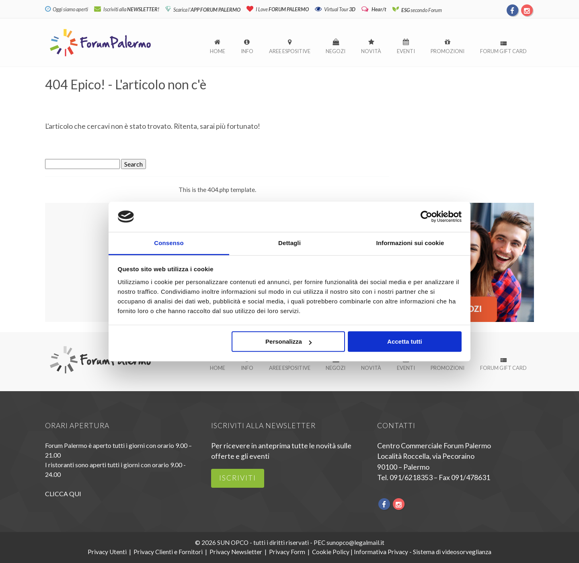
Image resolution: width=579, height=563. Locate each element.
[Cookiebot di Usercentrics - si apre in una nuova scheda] (426, 216)
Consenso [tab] (168, 243)
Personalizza (288, 341)
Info (247, 51)
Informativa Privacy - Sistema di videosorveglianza (422, 551)
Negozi (335, 51)
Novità (371, 51)
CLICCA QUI (63, 493)
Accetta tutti (404, 341)
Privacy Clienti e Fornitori (168, 551)
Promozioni (447, 51)
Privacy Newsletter (235, 551)
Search (133, 164)
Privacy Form (287, 551)
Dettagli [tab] (289, 243)
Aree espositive (289, 51)
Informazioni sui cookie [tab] (410, 243)
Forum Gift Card (503, 51)
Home (217, 51)
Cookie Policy (330, 551)
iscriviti (237, 478)
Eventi (406, 51)
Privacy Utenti (107, 551)
